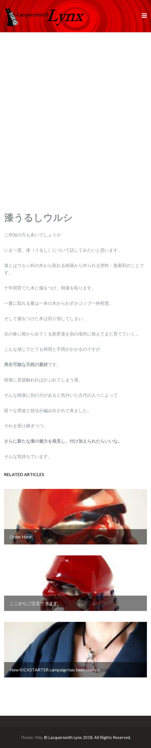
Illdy (38, 737)
